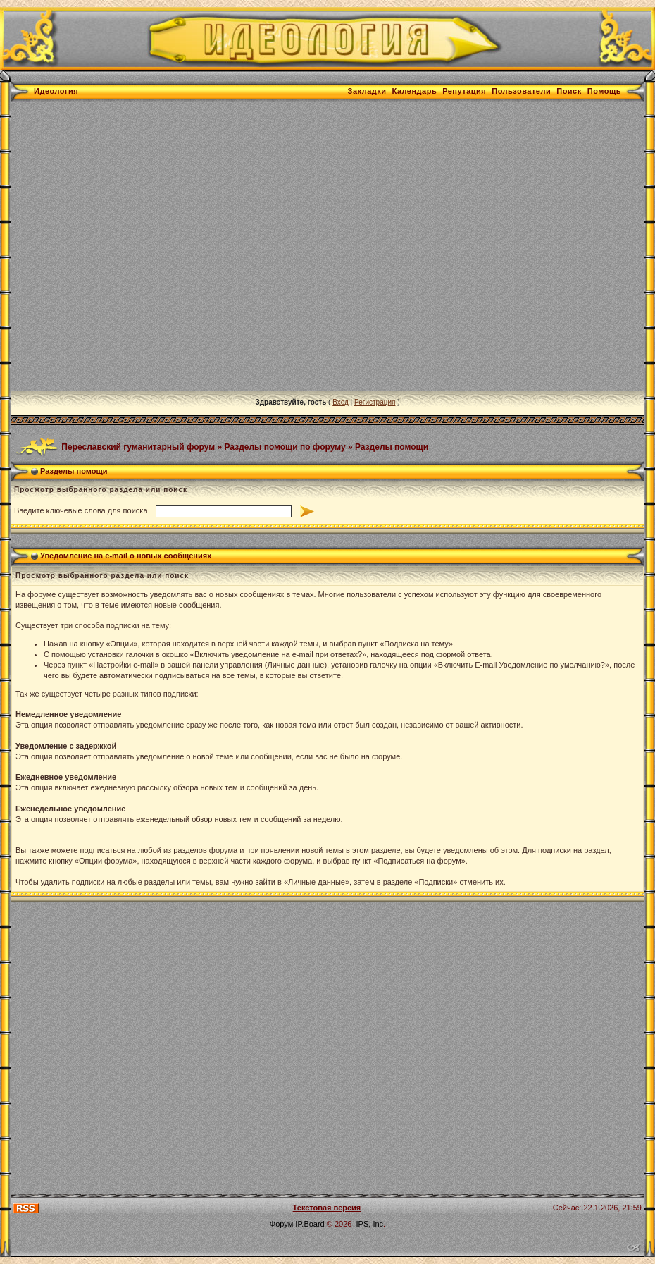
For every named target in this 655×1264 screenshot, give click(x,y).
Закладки (367, 91)
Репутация (464, 91)
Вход (340, 402)
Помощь (604, 91)
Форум (281, 1224)
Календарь (414, 91)
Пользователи (521, 91)
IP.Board (309, 1224)
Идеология (56, 91)
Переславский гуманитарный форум (138, 446)
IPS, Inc (370, 1224)
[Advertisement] (144, 246)
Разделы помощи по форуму (285, 446)
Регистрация (374, 402)
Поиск (569, 91)
